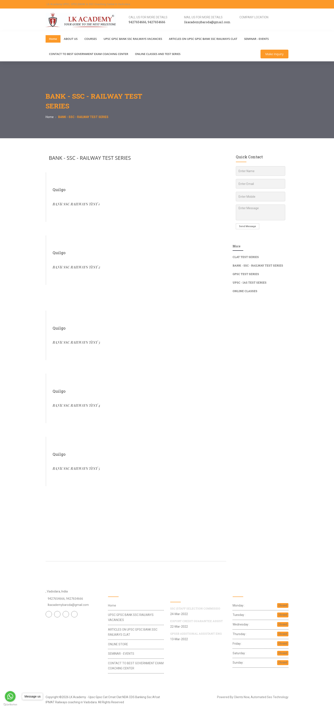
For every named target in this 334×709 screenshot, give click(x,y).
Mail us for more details (203, 17)
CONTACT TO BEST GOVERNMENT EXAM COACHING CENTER (88, 54)
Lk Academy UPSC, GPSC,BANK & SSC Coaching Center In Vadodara (88, 4)
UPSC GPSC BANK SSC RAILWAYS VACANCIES (133, 39)
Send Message (247, 226)
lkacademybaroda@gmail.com (68, 605)
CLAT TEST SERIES (246, 257)
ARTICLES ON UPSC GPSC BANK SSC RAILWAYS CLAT (203, 39)
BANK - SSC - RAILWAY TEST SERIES (90, 157)
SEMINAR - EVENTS (256, 39)
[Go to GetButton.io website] (10, 704)
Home (53, 39)
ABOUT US (71, 39)
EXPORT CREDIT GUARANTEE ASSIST (196, 621)
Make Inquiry (274, 54)
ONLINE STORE (118, 644)
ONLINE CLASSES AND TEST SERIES (157, 54)
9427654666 (137, 22)
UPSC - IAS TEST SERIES (249, 282)
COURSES (90, 39)
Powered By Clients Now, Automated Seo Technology (252, 697)
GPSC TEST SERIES (246, 274)
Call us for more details (148, 17)
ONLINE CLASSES (245, 291)
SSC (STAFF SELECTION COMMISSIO (195, 608)
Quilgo (59, 189)
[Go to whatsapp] (10, 696)
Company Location (253, 17)
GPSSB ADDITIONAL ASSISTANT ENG (196, 634)
